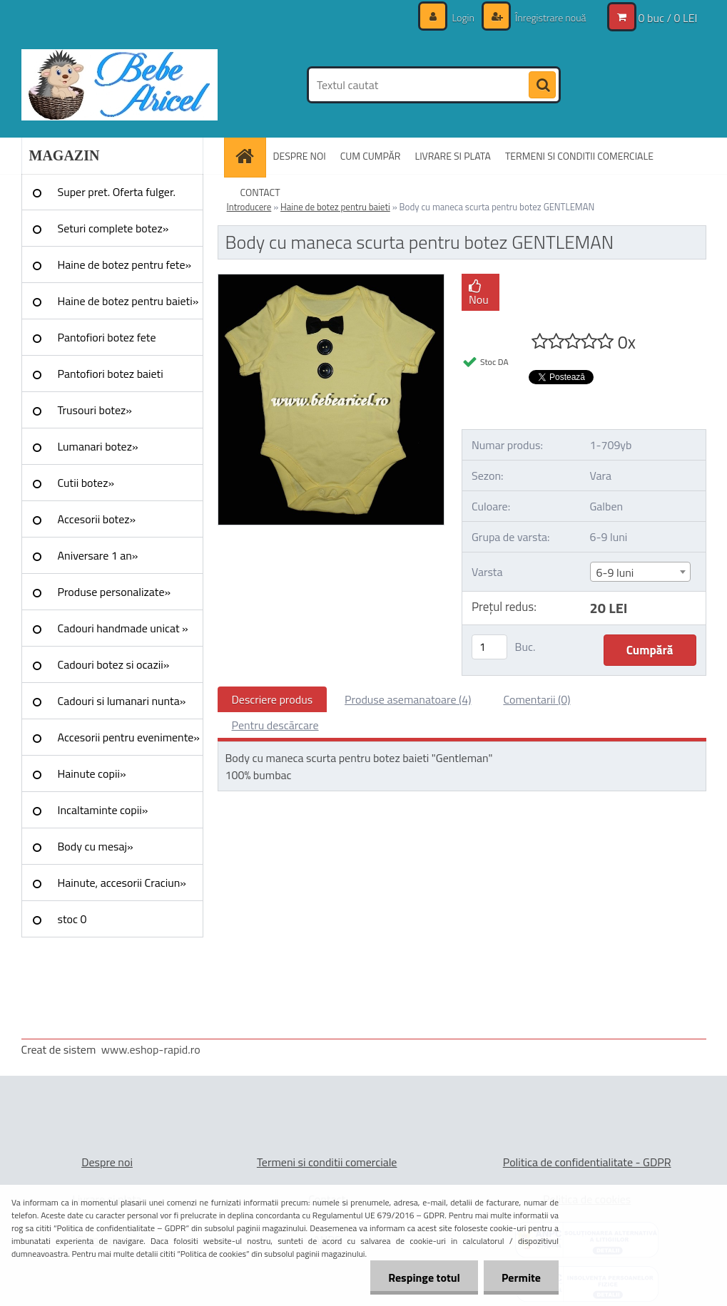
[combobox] (640, 572)
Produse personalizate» (114, 591)
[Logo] (119, 84)
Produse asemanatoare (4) (408, 699)
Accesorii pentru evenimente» (129, 737)
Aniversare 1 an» (98, 555)
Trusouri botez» (95, 409)
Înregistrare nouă (549, 17)
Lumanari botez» (98, 446)
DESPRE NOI (299, 155)
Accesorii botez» (97, 519)
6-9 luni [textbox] (615, 572)
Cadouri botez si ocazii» (114, 664)
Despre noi (107, 1162)
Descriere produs (272, 699)
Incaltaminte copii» (103, 809)
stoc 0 (72, 918)
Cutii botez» (86, 482)
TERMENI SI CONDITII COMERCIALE (579, 155)
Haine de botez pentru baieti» (128, 300)
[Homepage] (249, 156)
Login (463, 17)
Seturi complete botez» (113, 228)
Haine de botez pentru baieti (335, 207)
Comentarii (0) (536, 699)
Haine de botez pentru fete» (125, 264)
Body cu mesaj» (95, 846)
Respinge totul (424, 1277)
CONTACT (260, 192)
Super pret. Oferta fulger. (117, 191)
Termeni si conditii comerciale (327, 1162)
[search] (542, 85)
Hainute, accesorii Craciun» (122, 882)
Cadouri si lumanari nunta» (122, 700)
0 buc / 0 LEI (668, 17)
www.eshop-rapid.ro (150, 1049)
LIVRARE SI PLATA (452, 155)
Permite (521, 1277)
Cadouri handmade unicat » (123, 628)
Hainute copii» (92, 773)
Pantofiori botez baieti (110, 373)
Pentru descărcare (275, 725)
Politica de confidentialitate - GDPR (587, 1162)
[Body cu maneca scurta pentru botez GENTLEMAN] (331, 280)
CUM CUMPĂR (370, 155)
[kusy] (489, 646)
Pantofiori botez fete (107, 337)
